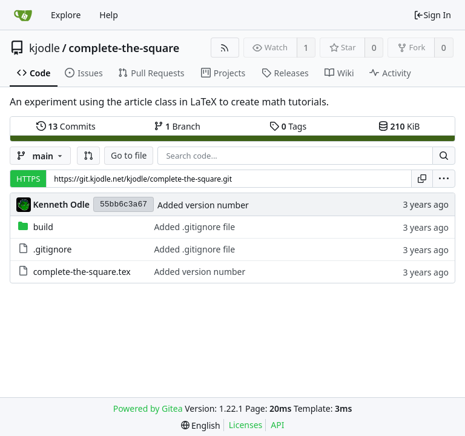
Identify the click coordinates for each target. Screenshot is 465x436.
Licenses (246, 425)
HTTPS (28, 178)
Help (108, 15)
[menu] (443, 179)
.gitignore (52, 249)
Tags (287, 126)
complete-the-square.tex (82, 271)
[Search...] (443, 156)
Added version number (203, 205)
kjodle (44, 48)
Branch (177, 126)
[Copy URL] (422, 179)
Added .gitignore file (194, 227)
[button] (88, 156)
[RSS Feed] (225, 48)
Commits (66, 126)
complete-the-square (123, 48)
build (43, 227)
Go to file (129, 155)
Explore (66, 15)
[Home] (23, 15)
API (277, 425)
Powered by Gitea (148, 408)
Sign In (432, 15)
